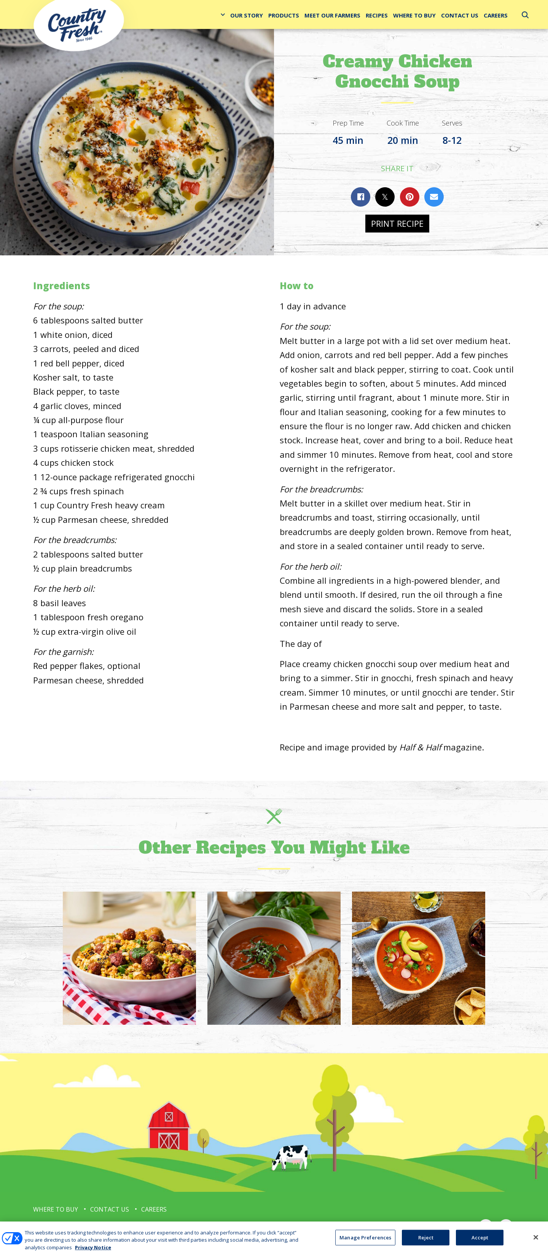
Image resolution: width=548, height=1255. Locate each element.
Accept (480, 1243)
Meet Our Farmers (332, 15)
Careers (496, 15)
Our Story (246, 15)
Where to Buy (414, 15)
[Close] (535, 1243)
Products (283, 15)
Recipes (377, 15)
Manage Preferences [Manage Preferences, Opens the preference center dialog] (365, 1243)
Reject (426, 1243)
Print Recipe (397, 223)
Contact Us (459, 15)
